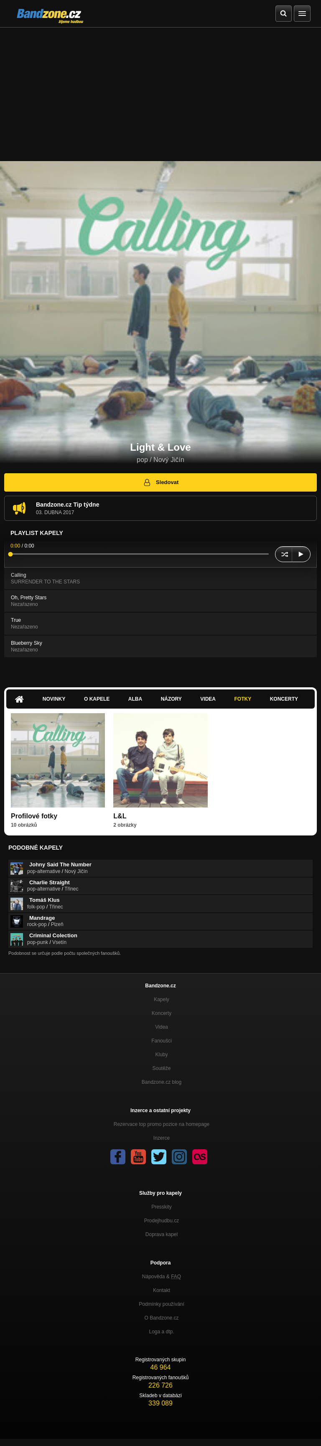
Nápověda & (161, 1276)
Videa (208, 699)
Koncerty (284, 699)
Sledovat (161, 482)
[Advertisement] (160, 90)
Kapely (161, 999)
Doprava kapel (161, 1234)
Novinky (54, 699)
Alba (135, 699)
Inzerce (161, 1138)
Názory (171, 699)
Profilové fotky (34, 816)
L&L (119, 816)
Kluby (161, 1054)
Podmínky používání (161, 1304)
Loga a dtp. (161, 1332)
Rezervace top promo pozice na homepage (161, 1124)
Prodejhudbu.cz (161, 1221)
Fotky (242, 699)
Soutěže (161, 1068)
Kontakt (161, 1290)
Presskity (161, 1207)
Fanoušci (161, 1041)
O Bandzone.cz (161, 1318)
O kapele (97, 699)
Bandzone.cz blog (161, 1082)
